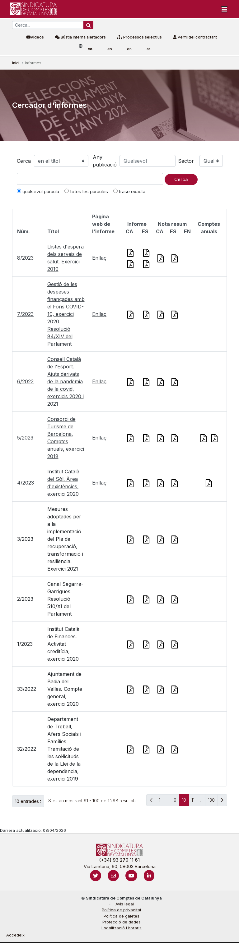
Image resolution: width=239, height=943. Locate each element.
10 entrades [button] (29, 801)
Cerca (24, 161)
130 (213, 801)
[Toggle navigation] (224, 9)
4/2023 (25, 483)
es (109, 49)
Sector (186, 161)
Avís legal (124, 904)
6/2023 (25, 381)
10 (185, 801)
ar (148, 49)
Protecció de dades (121, 922)
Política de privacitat (121, 910)
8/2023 (25, 258)
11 (194, 801)
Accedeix (15, 935)
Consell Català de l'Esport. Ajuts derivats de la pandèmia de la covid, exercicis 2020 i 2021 (65, 381)
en (129, 49)
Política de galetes (121, 916)
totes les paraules (86, 191)
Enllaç (99, 258)
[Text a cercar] (90, 179)
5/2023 (25, 438)
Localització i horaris (121, 928)
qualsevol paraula (38, 191)
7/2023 (25, 314)
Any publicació (105, 161)
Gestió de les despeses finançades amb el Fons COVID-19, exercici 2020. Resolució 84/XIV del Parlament (66, 314)
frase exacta (129, 191)
